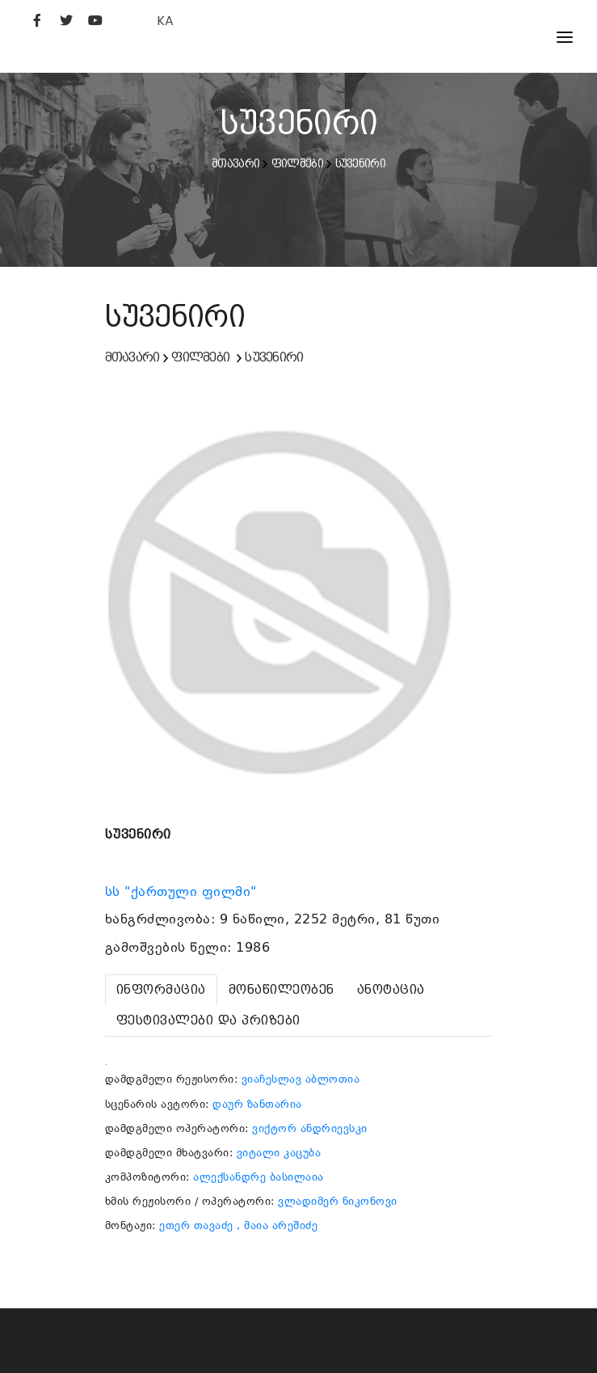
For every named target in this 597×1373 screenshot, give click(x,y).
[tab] (161, 990)
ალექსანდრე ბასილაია (258, 1177)
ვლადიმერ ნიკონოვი (337, 1201)
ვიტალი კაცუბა (279, 1153)
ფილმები (297, 163)
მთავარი (235, 163)
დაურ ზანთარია (257, 1104)
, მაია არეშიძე (277, 1225)
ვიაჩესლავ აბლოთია (301, 1079)
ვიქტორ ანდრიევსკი (310, 1128)
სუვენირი (360, 163)
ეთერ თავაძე (196, 1225)
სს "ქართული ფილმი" (183, 892)
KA (165, 20)
